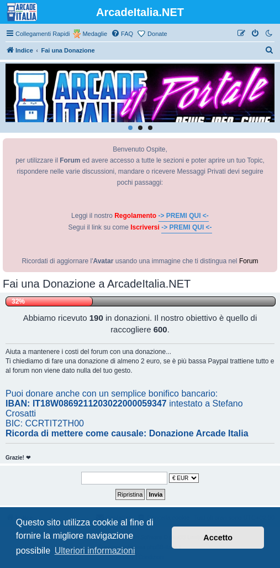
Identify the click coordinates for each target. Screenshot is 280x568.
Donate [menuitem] (157, 33)
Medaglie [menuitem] (94, 33)
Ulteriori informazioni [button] (95, 550)
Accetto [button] (218, 537)
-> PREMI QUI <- (184, 216)
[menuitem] (122, 33)
